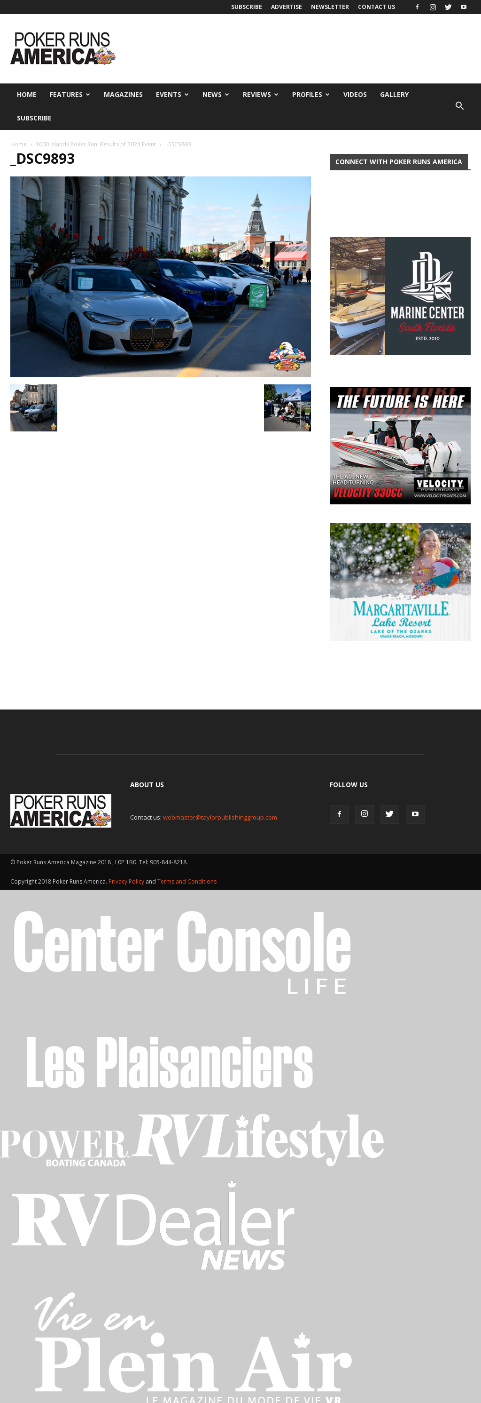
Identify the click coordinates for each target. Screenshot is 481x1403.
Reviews (261, 94)
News (215, 94)
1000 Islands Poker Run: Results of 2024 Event (96, 144)
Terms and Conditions (187, 855)
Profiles (311, 94)
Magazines (123, 94)
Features (70, 94)
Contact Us (376, 7)
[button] (459, 106)
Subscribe (246, 7)
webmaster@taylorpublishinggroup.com (220, 791)
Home (27, 94)
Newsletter (330, 7)
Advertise (286, 7)
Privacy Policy (127, 855)
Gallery (394, 94)
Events (172, 94)
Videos (355, 94)
